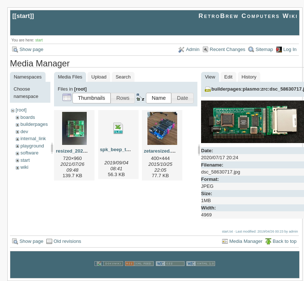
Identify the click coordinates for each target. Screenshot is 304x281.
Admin (193, 49)
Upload (99, 77)
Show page (31, 49)
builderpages (33, 124)
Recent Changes (228, 49)
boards (27, 117)
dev (24, 131)
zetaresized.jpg (161, 151)
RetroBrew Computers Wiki (248, 15)
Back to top (285, 241)
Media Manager (245, 241)
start (23, 15)
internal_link (33, 138)
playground (32, 146)
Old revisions (67, 241)
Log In (290, 49)
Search (122, 77)
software (29, 153)
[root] (20, 110)
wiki (24, 167)
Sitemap (264, 49)
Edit (228, 77)
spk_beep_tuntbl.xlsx (124, 149)
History (249, 77)
